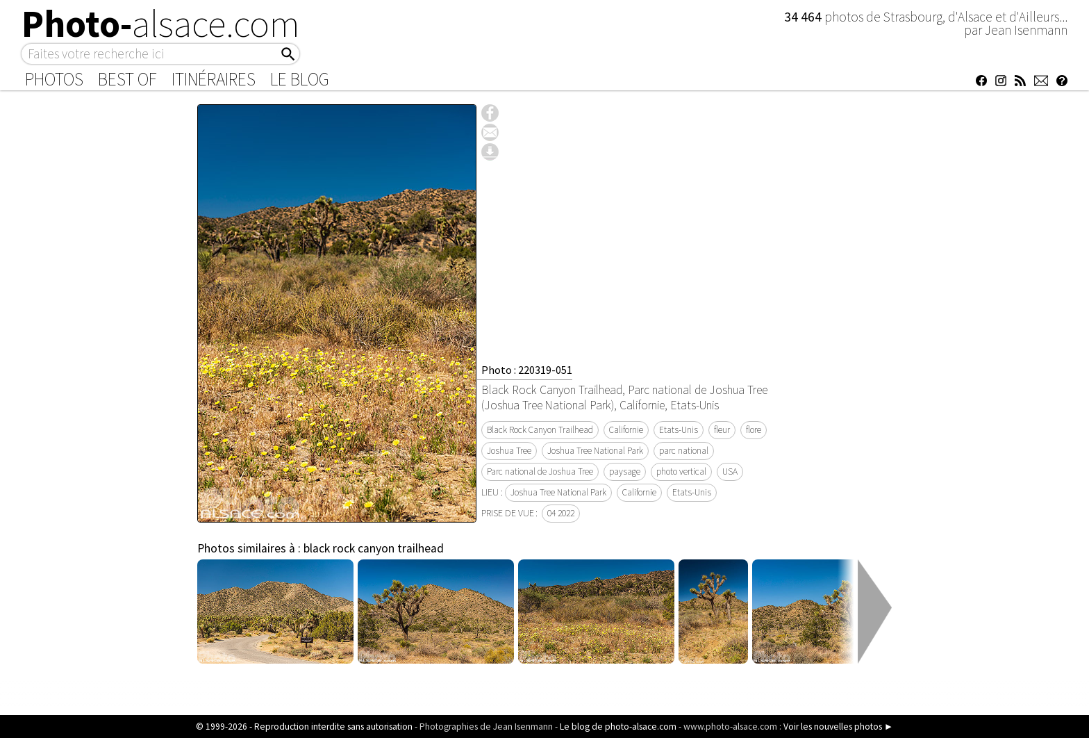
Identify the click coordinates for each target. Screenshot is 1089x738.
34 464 (804, 16)
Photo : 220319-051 (526, 370)
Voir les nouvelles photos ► (838, 726)
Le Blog (299, 79)
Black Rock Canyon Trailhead (540, 430)
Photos (54, 79)
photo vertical (681, 471)
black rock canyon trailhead (374, 548)
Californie (626, 430)
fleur (722, 430)
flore (753, 430)
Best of (127, 79)
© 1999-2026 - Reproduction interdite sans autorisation (304, 726)
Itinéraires (214, 79)
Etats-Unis (678, 430)
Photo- (161, 23)
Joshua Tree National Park (595, 451)
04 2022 (560, 513)
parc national (683, 451)
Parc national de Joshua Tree (540, 471)
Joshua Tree (509, 451)
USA (730, 471)
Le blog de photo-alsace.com (618, 726)
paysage (624, 471)
